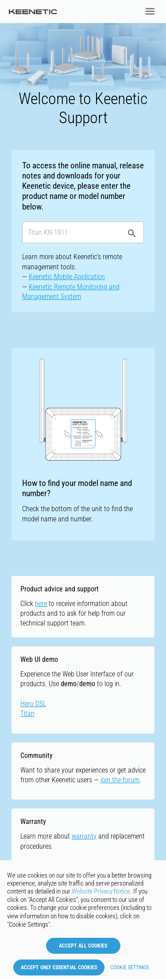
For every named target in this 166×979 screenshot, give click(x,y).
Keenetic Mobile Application (67, 276)
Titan (27, 713)
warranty (84, 836)
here (41, 603)
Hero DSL (33, 703)
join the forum (119, 780)
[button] (150, 11)
